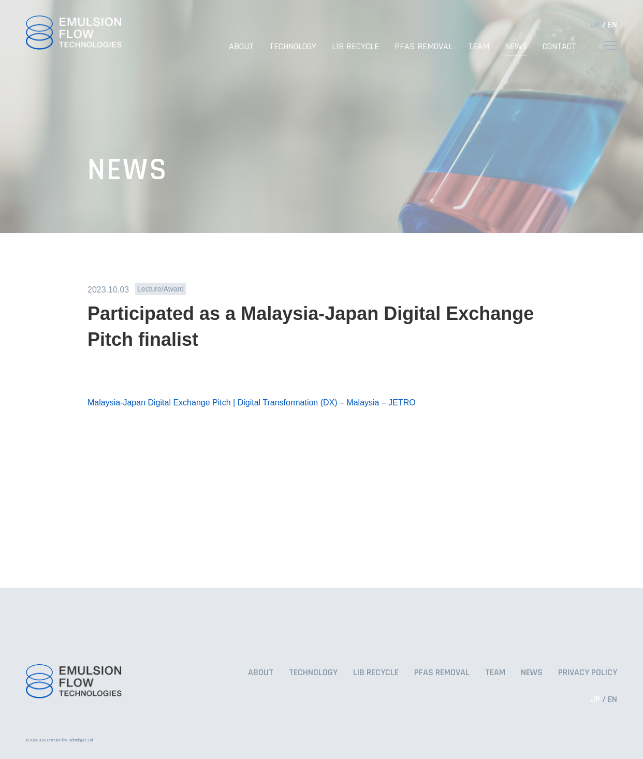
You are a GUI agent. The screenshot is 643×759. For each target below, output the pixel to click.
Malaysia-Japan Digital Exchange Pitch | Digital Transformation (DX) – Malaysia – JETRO (251, 402)
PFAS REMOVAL (423, 46)
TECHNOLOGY (292, 46)
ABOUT (241, 46)
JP (595, 25)
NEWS (516, 46)
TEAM (478, 46)
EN (612, 25)
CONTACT (559, 46)
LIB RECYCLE (355, 46)
